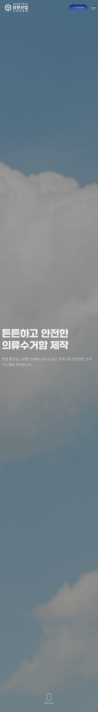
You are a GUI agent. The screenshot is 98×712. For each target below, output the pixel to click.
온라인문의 (78, 7)
